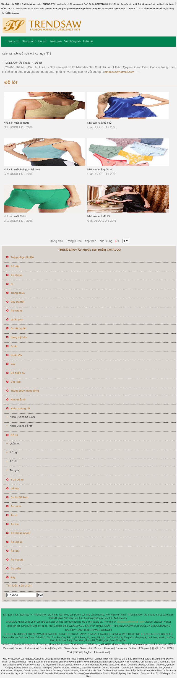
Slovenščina (71, 648)
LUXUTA (73, 634)
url (39, 625)
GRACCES (104, 634)
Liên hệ (88, 41)
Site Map (32, 625)
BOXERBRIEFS (163, 634)
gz (43, 625)
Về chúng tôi (72, 41)
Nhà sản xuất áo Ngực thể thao (22, 169)
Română (44, 648)
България (121, 648)
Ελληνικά (144, 648)
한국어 (155, 648)
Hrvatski (109, 648)
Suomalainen (139, 644)
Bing (65, 625)
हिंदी (171, 644)
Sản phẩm (28, 41)
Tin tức (42, 41)
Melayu (98, 648)
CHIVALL (95, 630)
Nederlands (77, 644)
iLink (24, 625)
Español (16, 644)
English (88, 652)
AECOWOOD (49, 634)
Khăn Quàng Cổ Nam (22, 417)
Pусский (8, 648)
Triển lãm (55, 41)
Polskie (19, 648)
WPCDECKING (131, 634)
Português (29, 644)
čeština (133, 648)
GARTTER (82, 630)
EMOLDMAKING (160, 625)
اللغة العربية (103, 644)
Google (58, 625)
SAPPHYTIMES (94, 625)
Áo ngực (40, 53)
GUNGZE (92, 634)
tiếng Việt (56, 648)
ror (46, 625)
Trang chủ (12, 41)
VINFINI (118, 625)
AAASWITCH (131, 625)
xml (51, 625)
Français (42, 644)
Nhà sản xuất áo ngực (16, 122)
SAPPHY (70, 630)
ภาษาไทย (167, 648)
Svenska (162, 644)
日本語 (90, 644)
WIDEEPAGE (76, 625)
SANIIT (108, 625)
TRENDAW (34, 634)
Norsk (152, 644)
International (101, 652)
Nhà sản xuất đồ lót (15, 216)
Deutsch (54, 644)
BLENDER (147, 634)
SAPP (82, 634)
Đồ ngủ (18, 53)
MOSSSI (22, 634)
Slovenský (86, 648)
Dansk (126, 644)
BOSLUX (145, 625)
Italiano (64, 644)
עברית (78, 652)
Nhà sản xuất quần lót (100, 169)
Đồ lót (28, 53)
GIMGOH (106, 630)
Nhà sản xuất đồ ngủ (99, 122)
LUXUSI (63, 634)
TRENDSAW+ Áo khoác (16, 62)
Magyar (116, 644)
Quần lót (7, 53)
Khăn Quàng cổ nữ (21, 425)
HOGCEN (10, 634)
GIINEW (116, 634)
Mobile (6, 644)
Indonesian (31, 648)
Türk (70, 652)
